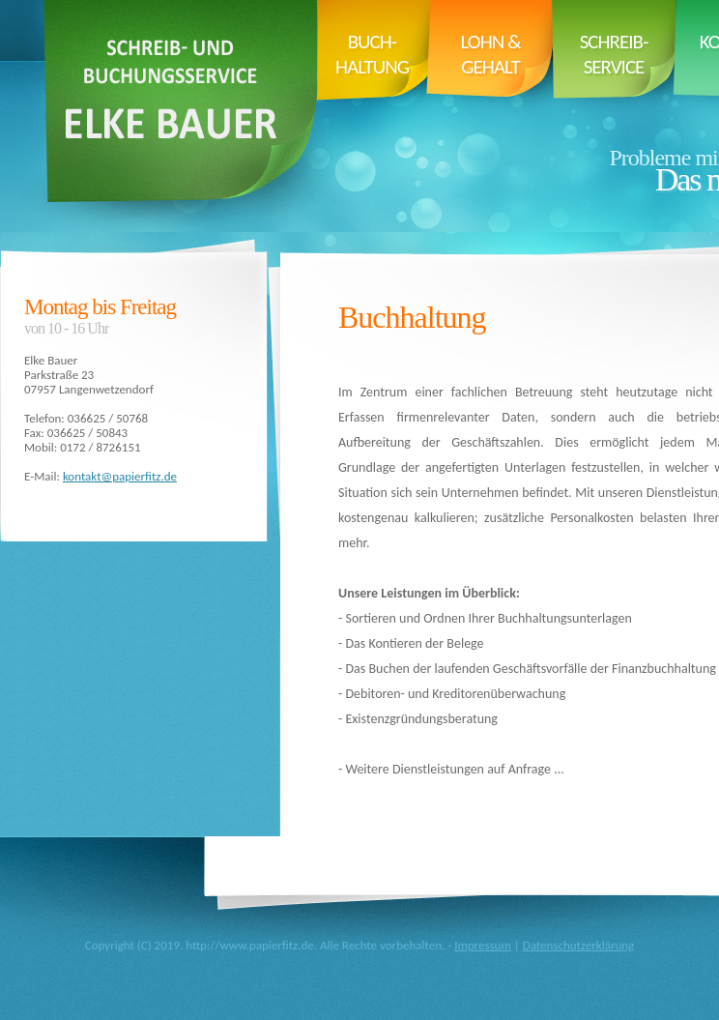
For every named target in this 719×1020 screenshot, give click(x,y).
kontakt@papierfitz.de (120, 476)
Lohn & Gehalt (491, 54)
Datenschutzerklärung (579, 945)
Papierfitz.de (176, 116)
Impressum (482, 945)
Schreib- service (614, 54)
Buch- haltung (372, 54)
